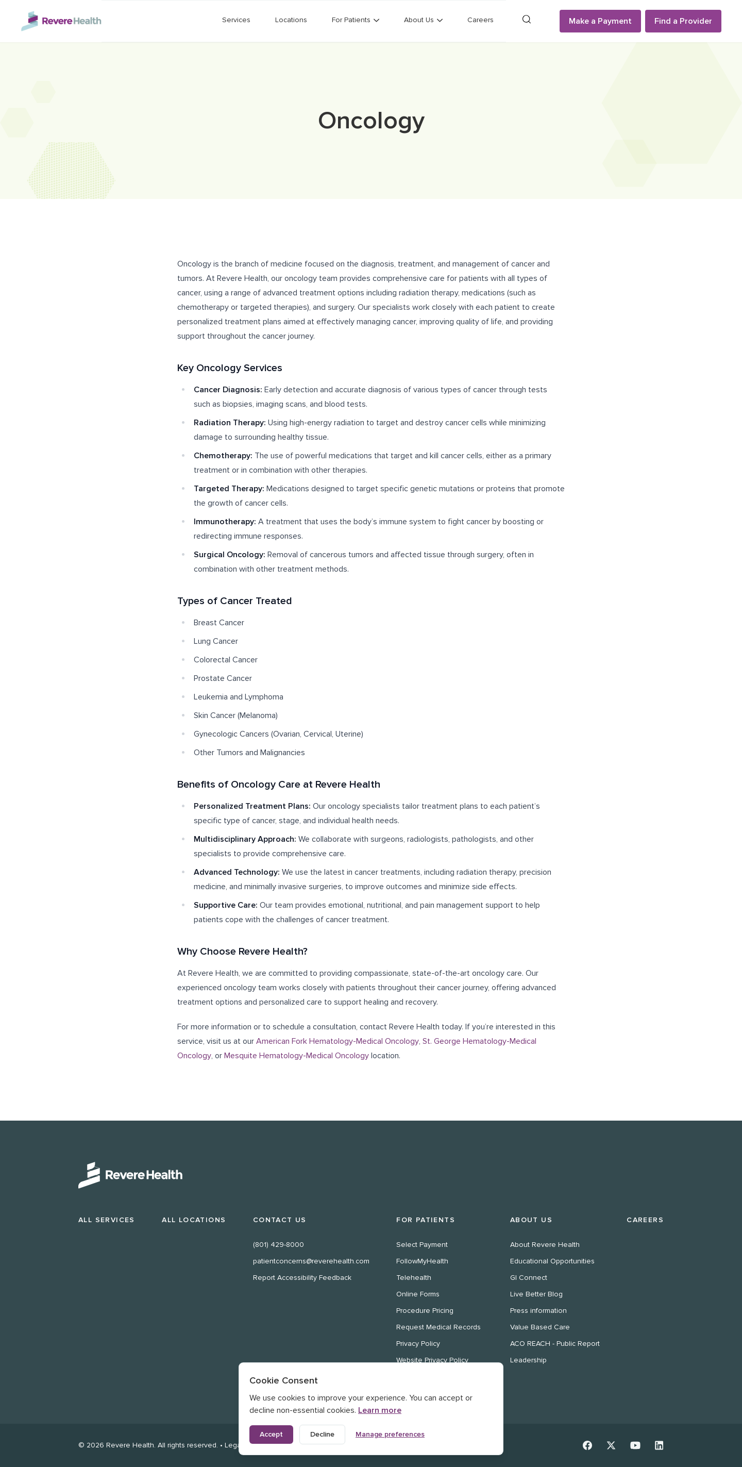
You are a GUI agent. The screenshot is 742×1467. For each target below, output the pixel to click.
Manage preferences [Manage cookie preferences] (390, 1434)
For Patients (425, 1219)
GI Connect (528, 1277)
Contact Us (280, 1219)
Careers (480, 19)
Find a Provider (683, 21)
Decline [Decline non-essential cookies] (322, 1434)
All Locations (194, 1219)
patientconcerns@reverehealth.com (311, 1261)
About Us (531, 1219)
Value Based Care (540, 1327)
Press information (538, 1310)
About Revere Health (545, 1244)
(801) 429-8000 (278, 1244)
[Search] (526, 19)
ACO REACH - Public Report (555, 1343)
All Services (106, 1219)
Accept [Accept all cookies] (271, 1434)
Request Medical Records (438, 1327)
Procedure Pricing (424, 1310)
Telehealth (413, 1277)
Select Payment (422, 1244)
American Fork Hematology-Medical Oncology (337, 1041)
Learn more (379, 1410)
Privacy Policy (418, 1343)
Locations (291, 19)
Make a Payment (600, 21)
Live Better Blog (536, 1294)
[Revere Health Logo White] (371, 1175)
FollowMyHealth (422, 1261)
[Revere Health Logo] (61, 21)
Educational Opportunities (552, 1261)
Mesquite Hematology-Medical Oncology (296, 1056)
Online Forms (418, 1294)
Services (236, 19)
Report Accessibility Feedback (302, 1277)
